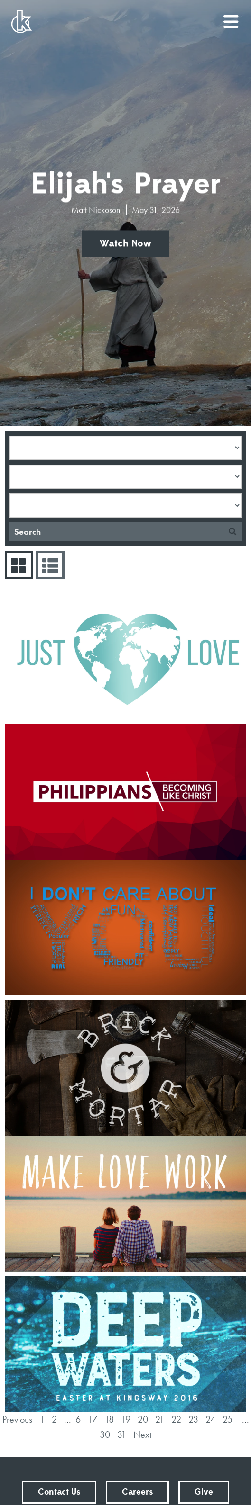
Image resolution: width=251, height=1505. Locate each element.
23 (193, 1419)
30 (105, 1434)
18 (109, 1419)
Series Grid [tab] (18, 565)
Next (142, 1434)
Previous (17, 1419)
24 (210, 1419)
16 (76, 1419)
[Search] (116, 531)
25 (227, 1419)
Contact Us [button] (59, 1492)
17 (92, 1419)
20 (143, 1419)
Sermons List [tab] (49, 565)
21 (159, 1419)
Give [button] (204, 1492)
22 (176, 1419)
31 (121, 1434)
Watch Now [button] (125, 244)
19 (125, 1419)
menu (231, 18)
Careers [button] (137, 1492)
